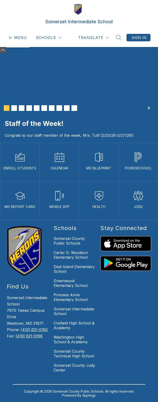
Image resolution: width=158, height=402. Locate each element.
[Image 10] (74, 108)
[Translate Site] (93, 38)
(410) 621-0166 (29, 336)
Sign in (138, 37)
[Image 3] (21, 108)
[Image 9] (67, 108)
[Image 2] (14, 108)
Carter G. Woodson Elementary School (71, 255)
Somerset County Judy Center (74, 367)
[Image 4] (29, 108)
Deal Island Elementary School (74, 269)
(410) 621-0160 (34, 329)
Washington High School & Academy (71, 339)
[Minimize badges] (3, 50)
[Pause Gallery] (149, 108)
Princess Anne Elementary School (71, 297)
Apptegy (89, 395)
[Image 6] (44, 108)
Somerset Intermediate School (74, 311)
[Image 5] (37, 108)
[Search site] (119, 37)
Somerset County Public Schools (69, 241)
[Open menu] (17, 38)
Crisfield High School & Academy (74, 325)
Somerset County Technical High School (74, 353)
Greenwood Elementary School (71, 283)
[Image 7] (52, 108)
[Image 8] (59, 108)
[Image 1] (6, 108)
